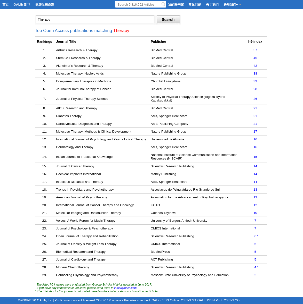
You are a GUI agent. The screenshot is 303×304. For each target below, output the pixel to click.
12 (255, 205)
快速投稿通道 (44, 4)
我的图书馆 (176, 4)
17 (255, 131)
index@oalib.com (125, 288)
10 (255, 213)
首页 (5, 4)
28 (255, 89)
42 (255, 66)
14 (255, 166)
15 (255, 157)
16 (255, 139)
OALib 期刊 (22, 4)
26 (255, 99)
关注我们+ (232, 4)
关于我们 (212, 4)
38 (255, 73)
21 (255, 108)
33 (255, 81)
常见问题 (195, 4)
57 (255, 50)
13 (255, 189)
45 (255, 58)
